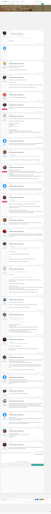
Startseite (24, 502)
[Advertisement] (22, 478)
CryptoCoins (17, 1)
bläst (11, 9)
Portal (9, 1)
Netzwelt (13, 8)
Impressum (40, 502)
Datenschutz (36, 502)
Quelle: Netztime (11, 40)
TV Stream (22, 1)
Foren (13, 1)
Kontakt (28, 502)
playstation (14, 9)
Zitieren (42, 43)
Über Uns (33, 502)
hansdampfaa (23, 8)
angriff (8, 9)
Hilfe (30, 502)
